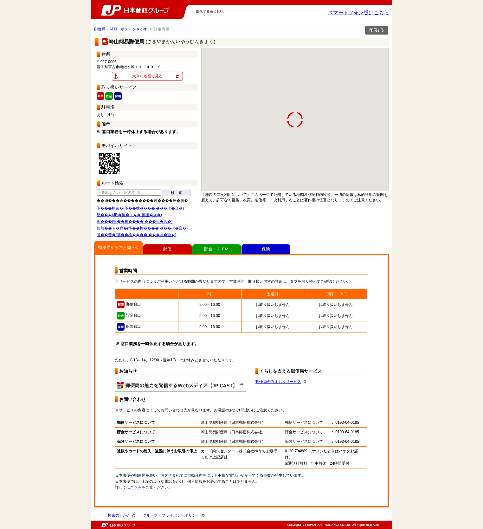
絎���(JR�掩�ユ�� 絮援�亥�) (129, 215)
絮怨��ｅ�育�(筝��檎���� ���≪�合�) (142, 228)
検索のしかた (121, 515)
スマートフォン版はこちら (358, 12)
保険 (266, 249)
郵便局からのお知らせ (118, 247)
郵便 (167, 249)
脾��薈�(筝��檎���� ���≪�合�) (136, 235)
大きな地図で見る (147, 76)
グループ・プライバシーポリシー (173, 515)
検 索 (176, 192)
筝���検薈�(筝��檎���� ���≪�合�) (140, 208)
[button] (313, 100)
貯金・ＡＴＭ (216, 249)
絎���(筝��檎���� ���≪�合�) (134, 221)
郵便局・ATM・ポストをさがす (120, 29)
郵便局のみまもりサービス (280, 381)
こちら (136, 487)
